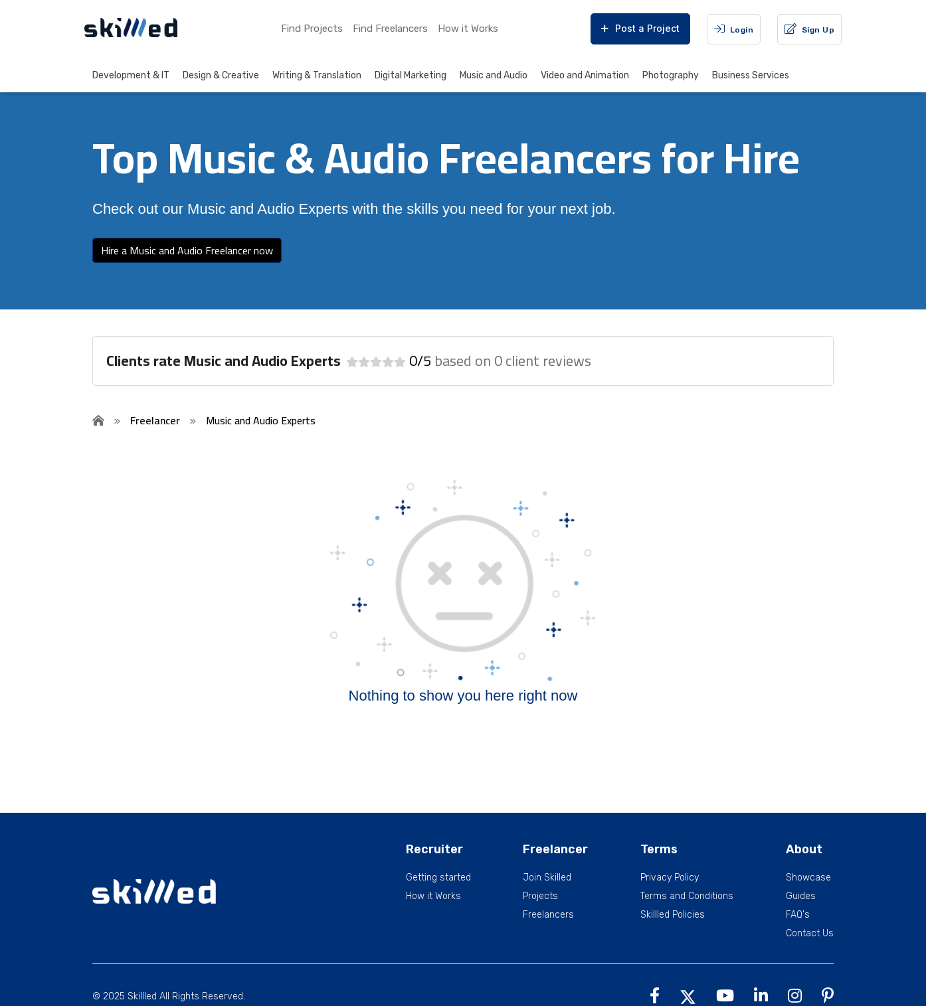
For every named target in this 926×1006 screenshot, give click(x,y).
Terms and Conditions (686, 896)
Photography (670, 75)
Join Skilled (547, 878)
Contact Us (810, 933)
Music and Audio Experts (261, 420)
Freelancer (155, 420)
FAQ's (798, 915)
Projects (540, 896)
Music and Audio (493, 75)
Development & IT (130, 75)
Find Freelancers (390, 29)
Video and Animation (585, 75)
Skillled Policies (672, 915)
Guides (801, 896)
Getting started (438, 878)
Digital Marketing (410, 75)
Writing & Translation (316, 75)
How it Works (468, 29)
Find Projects (312, 29)
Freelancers (548, 915)
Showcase (808, 878)
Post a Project (640, 28)
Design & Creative (221, 75)
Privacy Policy (669, 878)
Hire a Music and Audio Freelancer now (187, 250)
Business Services (750, 75)
